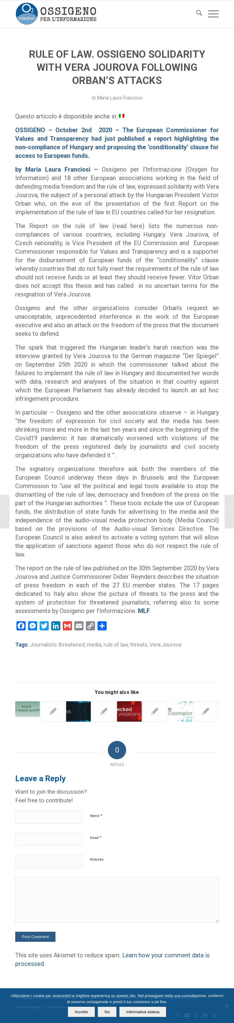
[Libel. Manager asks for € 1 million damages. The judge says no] (229, 511)
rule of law (116, 645)
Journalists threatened (57, 645)
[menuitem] (196, 14)
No (107, 1012)
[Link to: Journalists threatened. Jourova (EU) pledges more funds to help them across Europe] (53, 711)
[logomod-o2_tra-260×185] (56, 14)
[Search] (196, 14)
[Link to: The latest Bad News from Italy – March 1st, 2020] (78, 711)
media (94, 645)
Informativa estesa (142, 1012)
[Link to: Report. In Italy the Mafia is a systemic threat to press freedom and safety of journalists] (180, 711)
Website (97, 860)
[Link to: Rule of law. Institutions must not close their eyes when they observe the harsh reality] (205, 711)
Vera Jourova (165, 645)
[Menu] (210, 14)
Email (95, 837)
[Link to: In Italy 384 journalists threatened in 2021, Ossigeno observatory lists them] (27, 709)
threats (138, 645)
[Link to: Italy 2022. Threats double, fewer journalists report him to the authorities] (104, 711)
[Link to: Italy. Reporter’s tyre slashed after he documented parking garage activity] (155, 711)
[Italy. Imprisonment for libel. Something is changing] (4, 511)
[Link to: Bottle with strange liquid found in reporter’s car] (129, 711)
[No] (226, 1006)
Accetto (81, 1012)
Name (96, 815)
